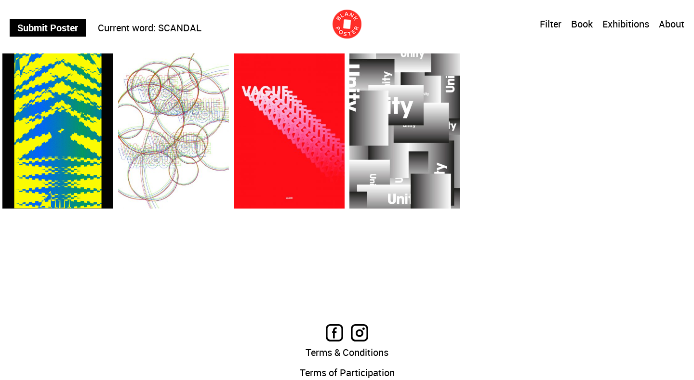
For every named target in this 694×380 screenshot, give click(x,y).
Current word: (127, 28)
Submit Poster (47, 27)
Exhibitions (625, 24)
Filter (550, 24)
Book (582, 24)
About (671, 24)
